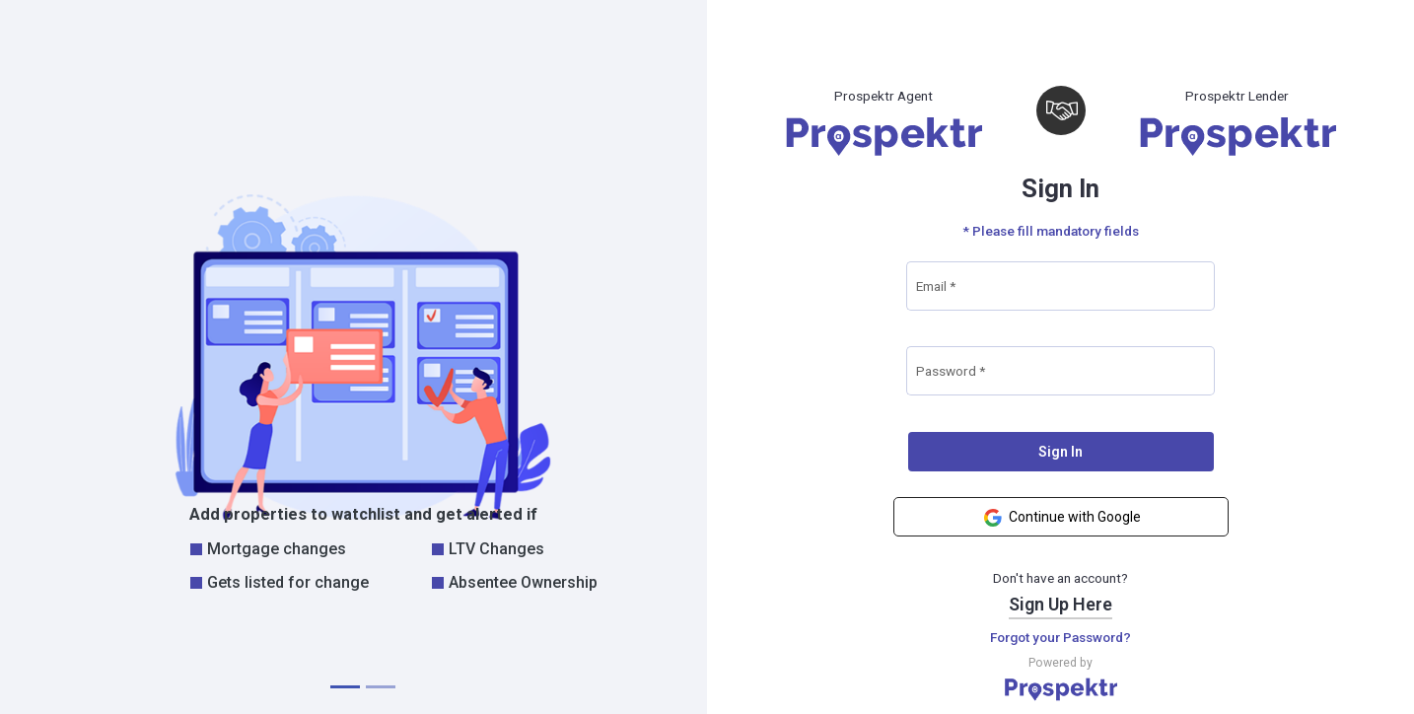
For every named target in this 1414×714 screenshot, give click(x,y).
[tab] (345, 687)
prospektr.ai (1372, 693)
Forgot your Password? (1060, 637)
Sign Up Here (1060, 604)
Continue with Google (1061, 518)
